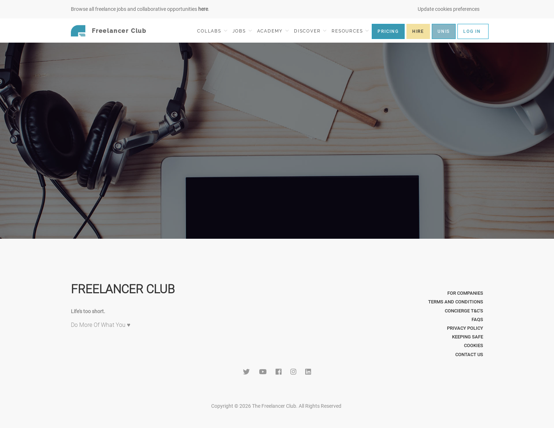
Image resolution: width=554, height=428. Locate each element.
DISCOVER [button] (310, 31)
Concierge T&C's (464, 311)
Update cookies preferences (449, 9)
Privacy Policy (465, 328)
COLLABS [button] (212, 31)
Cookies (473, 345)
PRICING (388, 31)
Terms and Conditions (455, 301)
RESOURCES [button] (350, 31)
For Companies (465, 293)
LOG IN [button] (472, 31)
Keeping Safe (467, 337)
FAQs (477, 319)
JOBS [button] (242, 31)
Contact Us (469, 354)
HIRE (418, 31)
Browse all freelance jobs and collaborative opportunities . (140, 9)
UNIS (444, 31)
